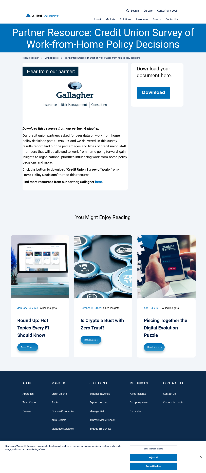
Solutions (128, 16)
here (98, 182)
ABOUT (28, 383)
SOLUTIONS (98, 383)
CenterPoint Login (170, 7)
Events (159, 16)
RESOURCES (139, 383)
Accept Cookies (153, 466)
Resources (145, 16)
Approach (28, 393)
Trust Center (29, 402)
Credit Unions (59, 393)
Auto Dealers (58, 419)
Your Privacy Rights (153, 448)
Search (137, 7)
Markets (113, 16)
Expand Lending (98, 402)
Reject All (153, 457)
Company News (139, 402)
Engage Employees (100, 428)
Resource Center (31, 57)
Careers (150, 7)
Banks (55, 402)
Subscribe (135, 411)
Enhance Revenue (99, 393)
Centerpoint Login (173, 402)
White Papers (52, 57)
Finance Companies (62, 411)
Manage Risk (96, 411)
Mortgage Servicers (62, 428)
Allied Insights (138, 393)
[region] (103, 457)
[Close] (200, 456)
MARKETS (58, 383)
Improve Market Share (102, 419)
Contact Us (174, 16)
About (100, 16)
